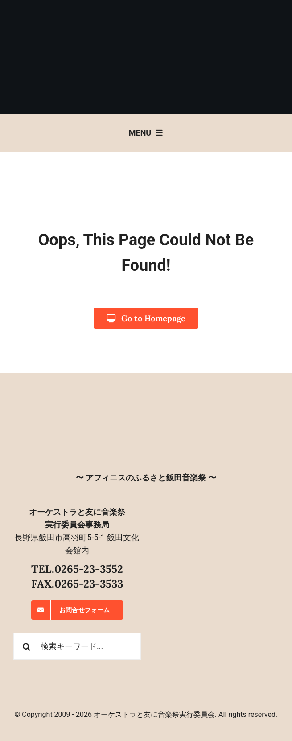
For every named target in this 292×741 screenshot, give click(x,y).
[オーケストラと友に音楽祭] (146, 404)
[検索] (26, 646)
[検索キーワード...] (77, 646)
